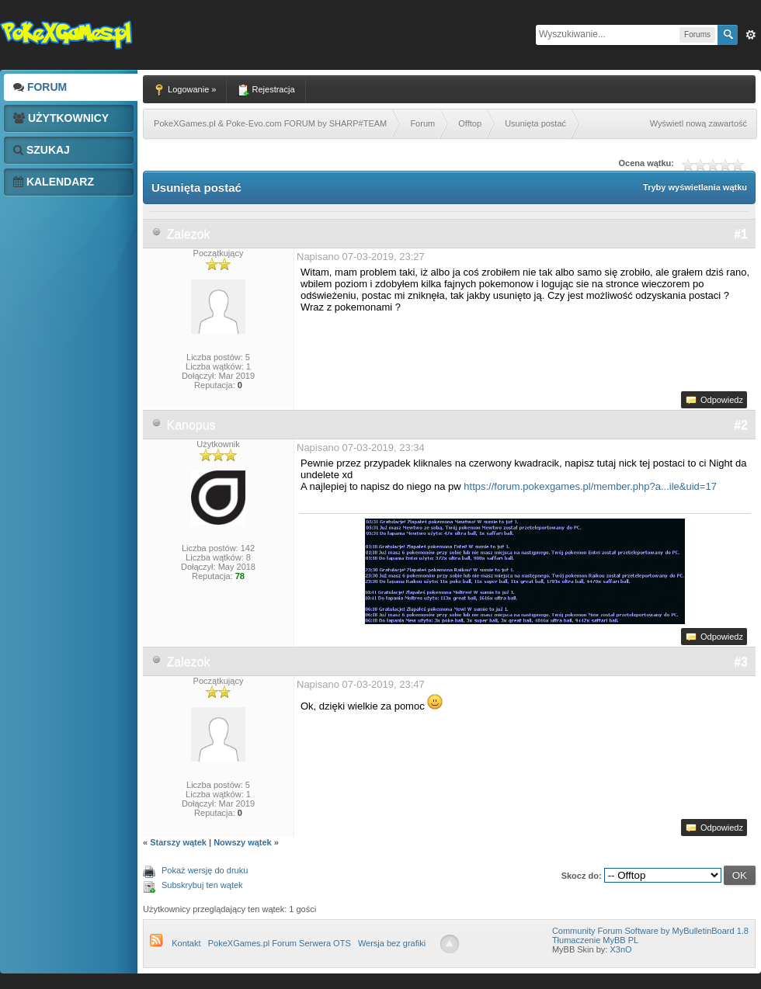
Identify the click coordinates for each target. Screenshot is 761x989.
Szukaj (41, 150)
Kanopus (190, 425)
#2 (741, 425)
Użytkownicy (61, 118)
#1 (741, 234)
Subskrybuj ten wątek (202, 885)
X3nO (620, 949)
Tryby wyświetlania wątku (695, 187)
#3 (741, 661)
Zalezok (188, 234)
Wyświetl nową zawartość (698, 123)
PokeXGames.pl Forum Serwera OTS (279, 943)
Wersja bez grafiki (392, 943)
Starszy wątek (178, 842)
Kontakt (186, 943)
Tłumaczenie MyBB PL (595, 940)
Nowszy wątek (243, 842)
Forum (40, 87)
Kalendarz (53, 181)
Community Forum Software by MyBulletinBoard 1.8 (650, 930)
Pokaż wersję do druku (205, 870)
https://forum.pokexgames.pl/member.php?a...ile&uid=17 (590, 486)
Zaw (751, 35)
